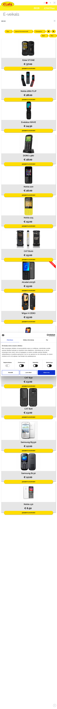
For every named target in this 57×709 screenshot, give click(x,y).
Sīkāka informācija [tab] (28, 340)
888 (36, 8)
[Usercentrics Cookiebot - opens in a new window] (48, 335)
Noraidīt (10, 372)
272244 (49, 8)
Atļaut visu (46, 372)
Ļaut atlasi (28, 372)
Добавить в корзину (28, 68)
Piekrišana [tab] (10, 340)
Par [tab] (47, 340)
